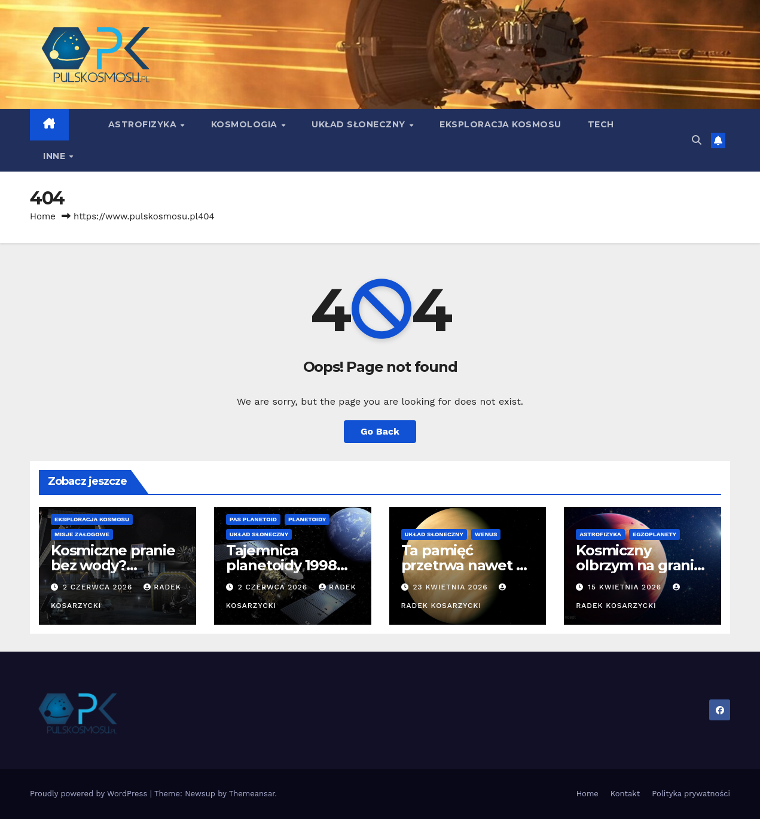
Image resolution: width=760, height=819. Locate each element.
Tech (601, 124)
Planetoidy (307, 519)
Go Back (380, 431)
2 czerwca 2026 (99, 587)
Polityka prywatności (691, 793)
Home (43, 216)
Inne (55, 156)
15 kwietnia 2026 (626, 587)
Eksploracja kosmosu (500, 124)
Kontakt (625, 793)
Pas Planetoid (253, 519)
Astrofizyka (143, 124)
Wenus (486, 534)
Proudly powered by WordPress (90, 793)
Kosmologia (245, 124)
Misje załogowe (81, 534)
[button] (696, 140)
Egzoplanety (654, 534)
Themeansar (252, 793)
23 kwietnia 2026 (451, 587)
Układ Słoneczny (360, 124)
